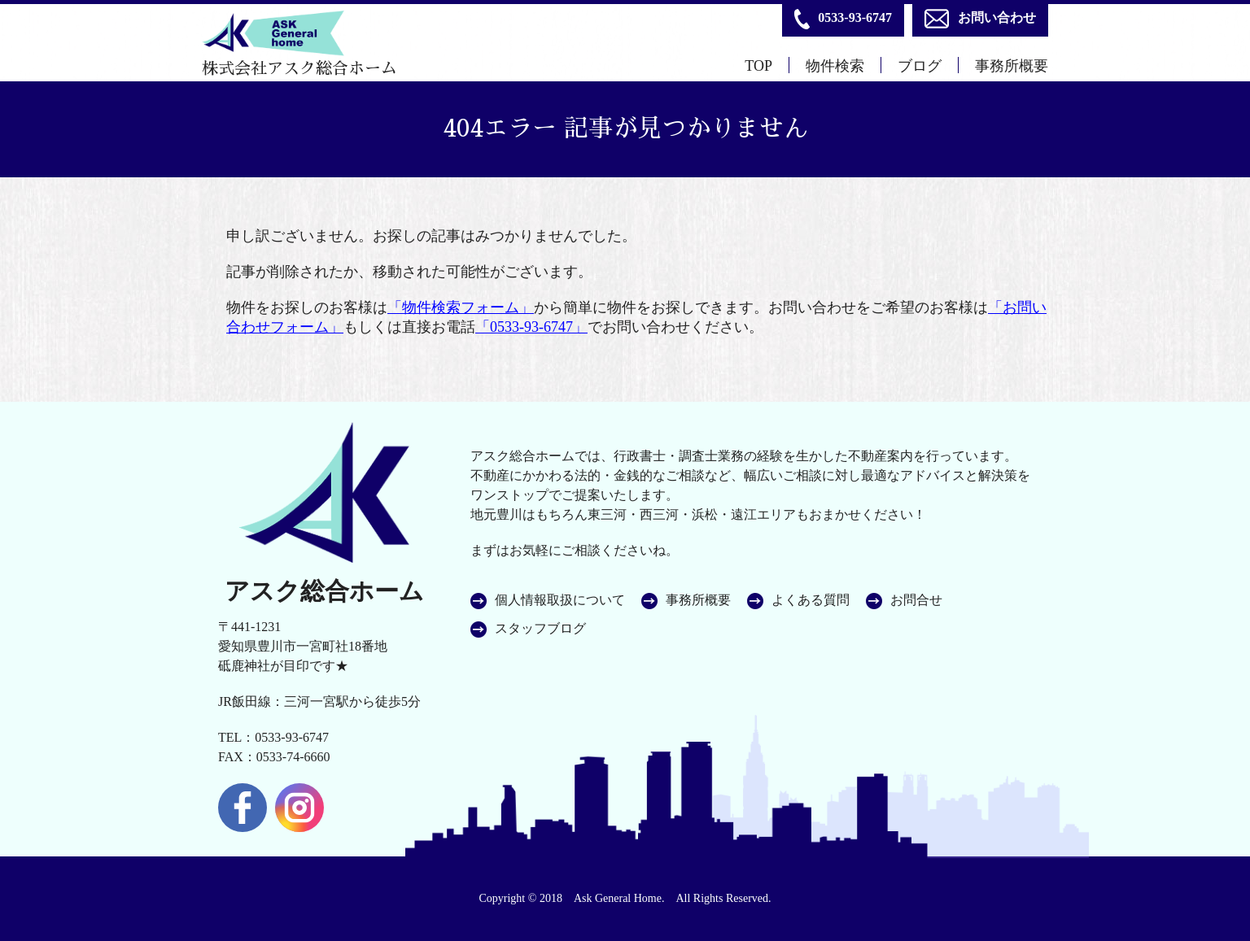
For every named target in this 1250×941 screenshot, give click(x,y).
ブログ (920, 66)
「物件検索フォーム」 (460, 307)
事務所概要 (1011, 66)
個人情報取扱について (560, 600)
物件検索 (835, 66)
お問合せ (916, 600)
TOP (758, 66)
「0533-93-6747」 (531, 327)
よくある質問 (810, 600)
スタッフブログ (540, 628)
